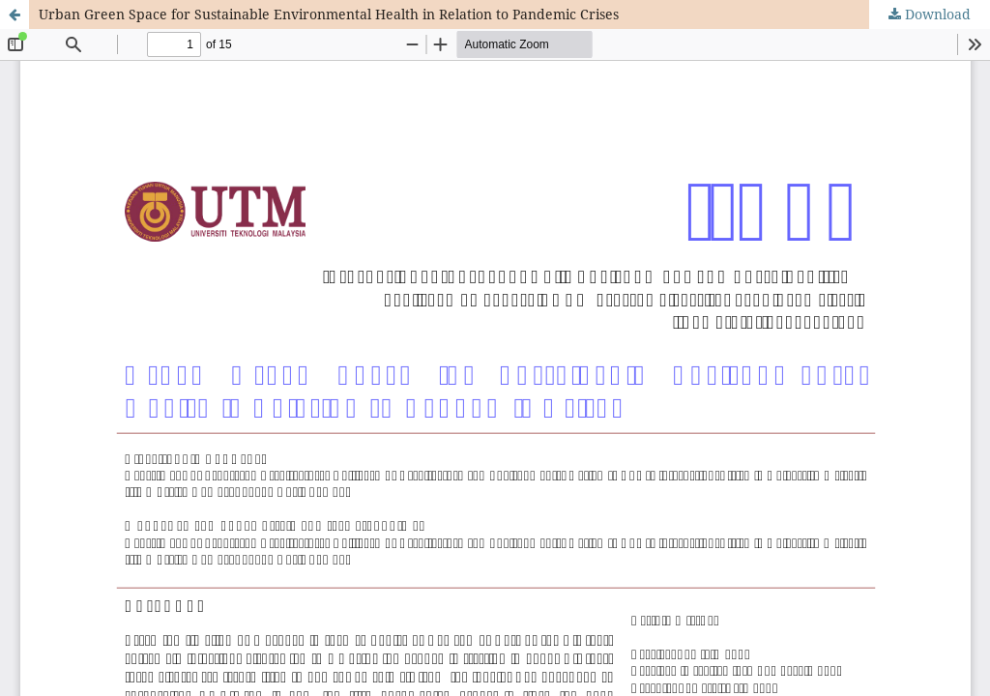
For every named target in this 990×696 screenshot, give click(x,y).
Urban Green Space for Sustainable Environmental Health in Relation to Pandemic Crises (329, 14)
